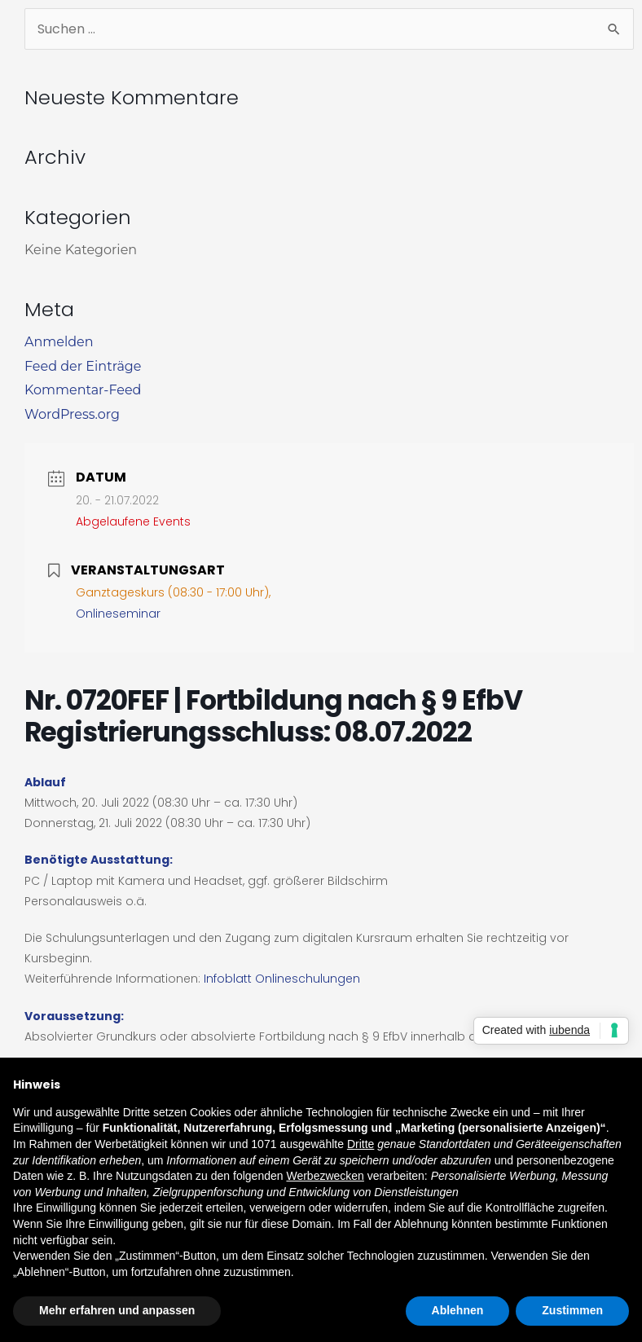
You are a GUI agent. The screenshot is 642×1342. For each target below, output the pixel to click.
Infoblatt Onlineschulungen (282, 978)
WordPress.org (72, 414)
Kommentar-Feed (82, 390)
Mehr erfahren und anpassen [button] (117, 1310)
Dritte (360, 1144)
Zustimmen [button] (572, 1310)
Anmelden (59, 342)
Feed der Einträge (82, 366)
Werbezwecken (324, 1175)
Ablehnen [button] (458, 1310)
